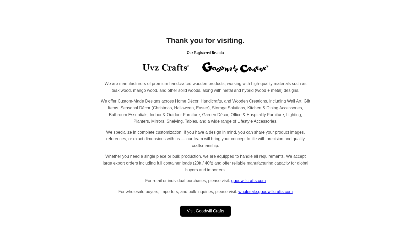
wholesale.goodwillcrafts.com (265, 191)
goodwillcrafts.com (248, 180)
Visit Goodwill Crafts (205, 211)
